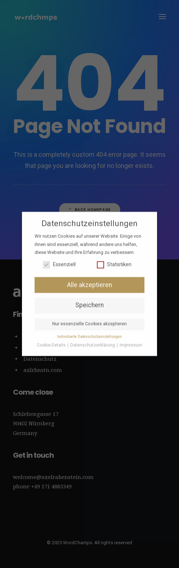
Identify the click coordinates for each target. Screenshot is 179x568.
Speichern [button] (89, 301)
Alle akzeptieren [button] (89, 280)
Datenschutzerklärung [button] (93, 341)
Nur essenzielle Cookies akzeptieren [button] (89, 320)
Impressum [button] (131, 341)
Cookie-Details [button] (52, 341)
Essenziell (59, 260)
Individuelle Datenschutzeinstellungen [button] (89, 332)
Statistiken (114, 260)
